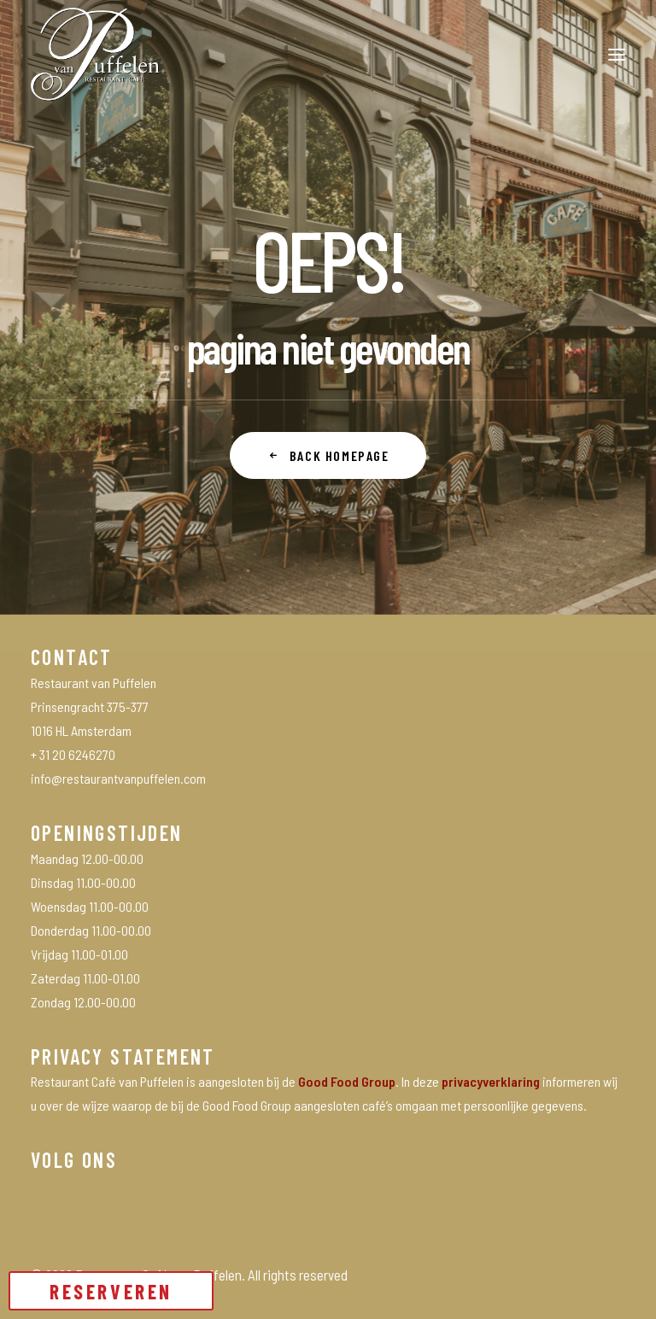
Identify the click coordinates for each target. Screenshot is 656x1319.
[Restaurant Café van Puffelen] (96, 55)
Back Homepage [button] (327, 455)
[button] (616, 54)
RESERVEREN (111, 1291)
